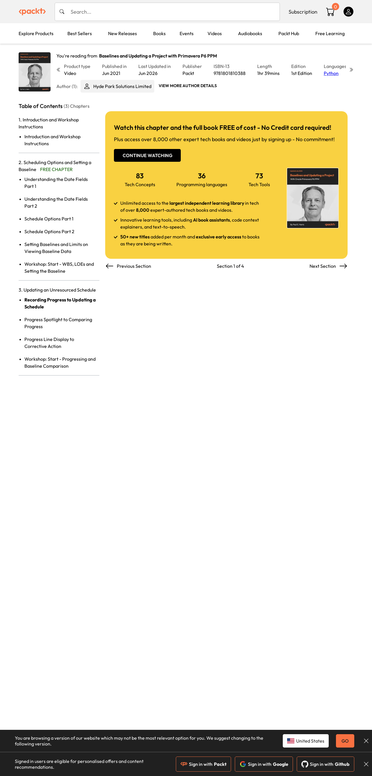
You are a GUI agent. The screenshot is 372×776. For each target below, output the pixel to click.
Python (331, 73)
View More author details (188, 85)
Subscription (303, 11)
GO (345, 741)
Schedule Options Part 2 (49, 231)
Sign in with (203, 764)
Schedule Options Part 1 (49, 219)
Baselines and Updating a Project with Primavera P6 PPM (158, 56)
